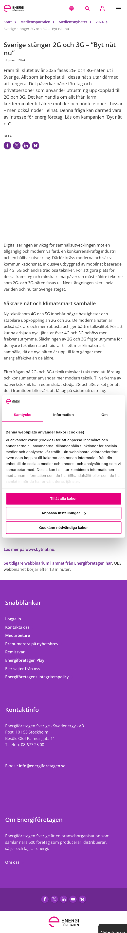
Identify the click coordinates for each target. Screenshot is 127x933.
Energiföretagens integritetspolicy (39, 677)
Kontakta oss (19, 627)
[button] (71, 8)
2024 (103, 21)
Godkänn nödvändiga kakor (63, 527)
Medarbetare (20, 635)
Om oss (14, 862)
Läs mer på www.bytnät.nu (29, 549)
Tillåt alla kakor (63, 499)
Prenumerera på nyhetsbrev (34, 643)
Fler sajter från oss (25, 668)
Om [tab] (104, 415)
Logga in (15, 619)
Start (11, 21)
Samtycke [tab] (22, 415)
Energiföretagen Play (27, 660)
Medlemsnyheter (76, 21)
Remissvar (17, 652)
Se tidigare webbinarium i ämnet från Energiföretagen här (58, 563)
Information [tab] (63, 415)
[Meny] (119, 8)
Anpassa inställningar (63, 513)
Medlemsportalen (38, 21)
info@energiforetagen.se (42, 766)
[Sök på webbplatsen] (87, 8)
